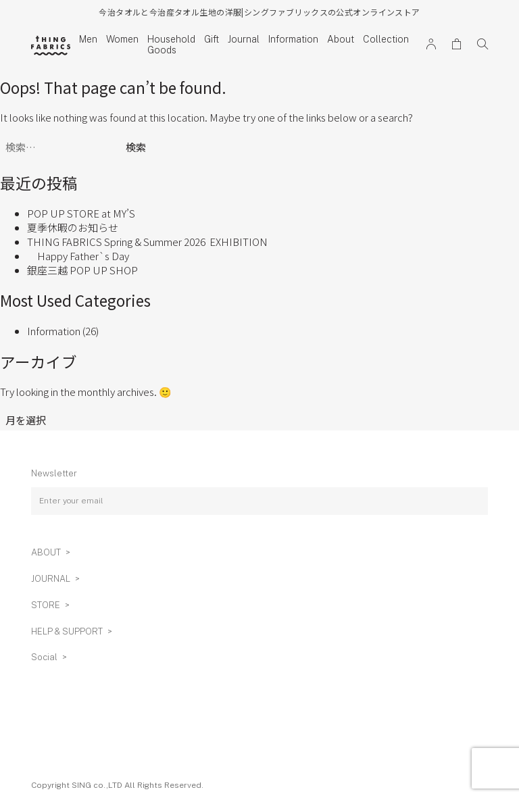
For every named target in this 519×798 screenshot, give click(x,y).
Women (122, 39)
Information (293, 39)
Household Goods (171, 44)
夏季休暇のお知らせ (72, 227)
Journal (244, 39)
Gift (211, 39)
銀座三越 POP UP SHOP (82, 270)
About (340, 39)
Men (88, 39)
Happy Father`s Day (78, 256)
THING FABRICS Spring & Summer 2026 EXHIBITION (147, 241)
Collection (386, 39)
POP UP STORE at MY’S (81, 213)
